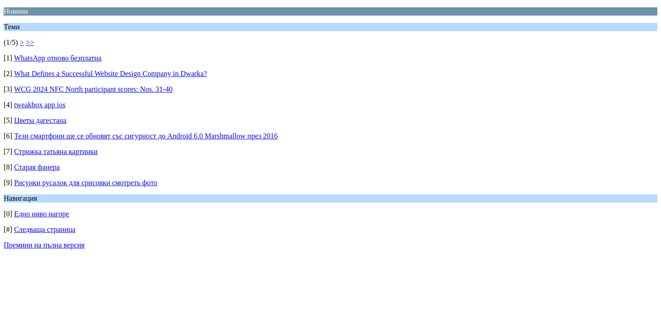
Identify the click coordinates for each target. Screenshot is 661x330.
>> (30, 42)
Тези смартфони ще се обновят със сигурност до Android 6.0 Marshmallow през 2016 (146, 136)
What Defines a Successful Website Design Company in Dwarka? (110, 73)
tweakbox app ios (40, 105)
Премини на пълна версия (44, 245)
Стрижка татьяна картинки (56, 151)
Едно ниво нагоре (41, 214)
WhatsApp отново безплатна (57, 58)
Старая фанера (37, 167)
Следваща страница (45, 229)
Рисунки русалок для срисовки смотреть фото (85, 183)
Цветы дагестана (40, 120)
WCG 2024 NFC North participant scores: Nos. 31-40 (93, 89)
